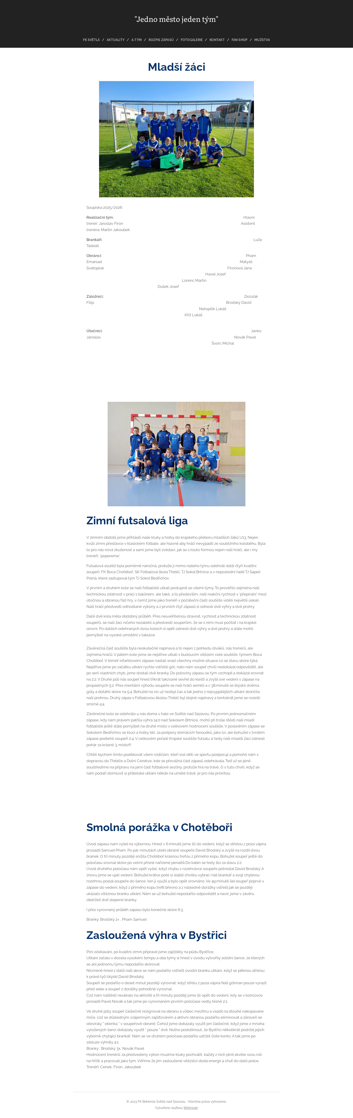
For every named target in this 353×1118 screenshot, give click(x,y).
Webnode (190, 1108)
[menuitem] (91, 39)
